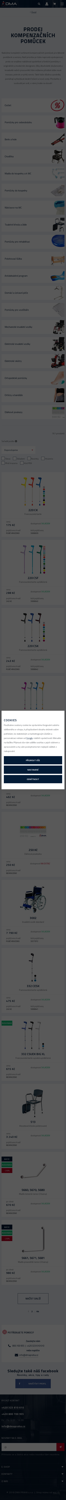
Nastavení (32, 769)
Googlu (29, 738)
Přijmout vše (33, 760)
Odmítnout (33, 779)
